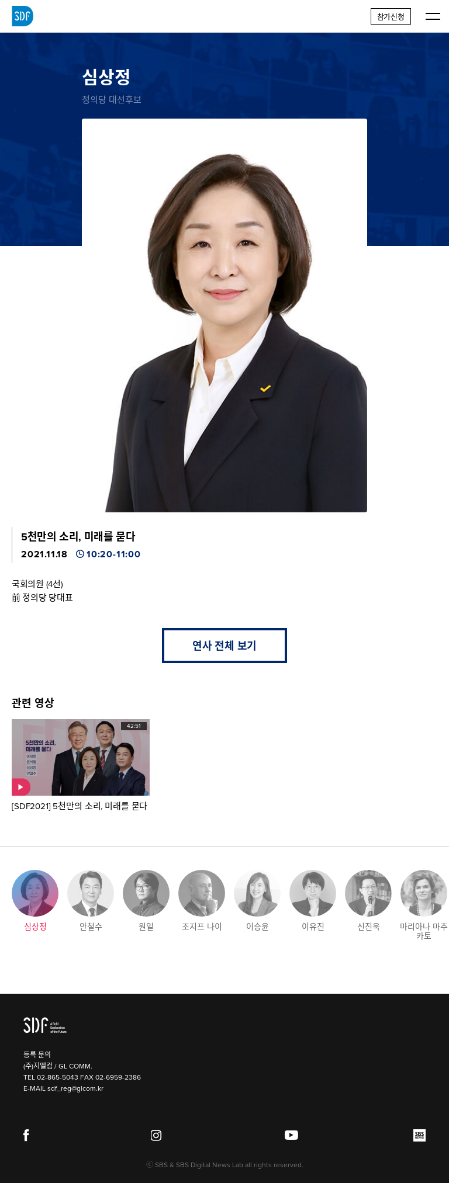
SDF (22, 16)
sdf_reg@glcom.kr (75, 1088)
